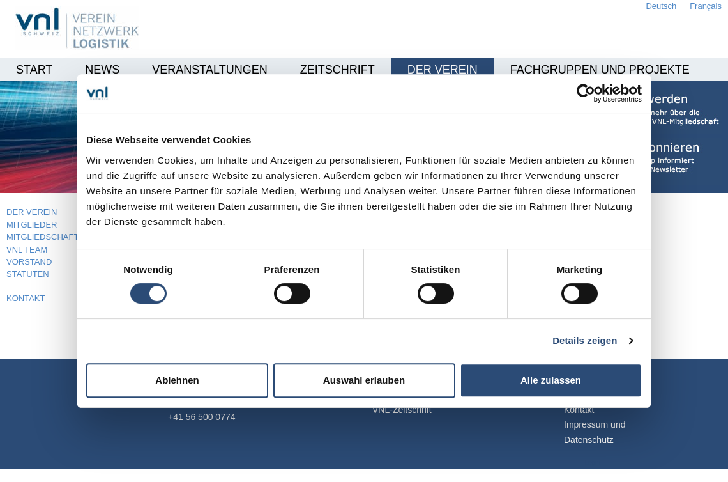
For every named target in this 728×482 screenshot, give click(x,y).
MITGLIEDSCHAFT (42, 237)
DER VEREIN (31, 212)
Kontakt (579, 410)
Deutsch (661, 6)
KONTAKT (25, 298)
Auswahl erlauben (364, 380)
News (102, 69)
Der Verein (442, 69)
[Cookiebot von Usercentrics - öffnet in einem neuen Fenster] (586, 93)
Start (34, 69)
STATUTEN (27, 274)
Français (706, 6)
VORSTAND (29, 262)
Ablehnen (177, 380)
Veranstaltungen (209, 69)
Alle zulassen (550, 380)
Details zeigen (584, 340)
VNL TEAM (26, 249)
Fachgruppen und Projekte (600, 69)
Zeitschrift (337, 69)
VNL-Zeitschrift (402, 410)
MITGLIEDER (31, 224)
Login (592, 462)
